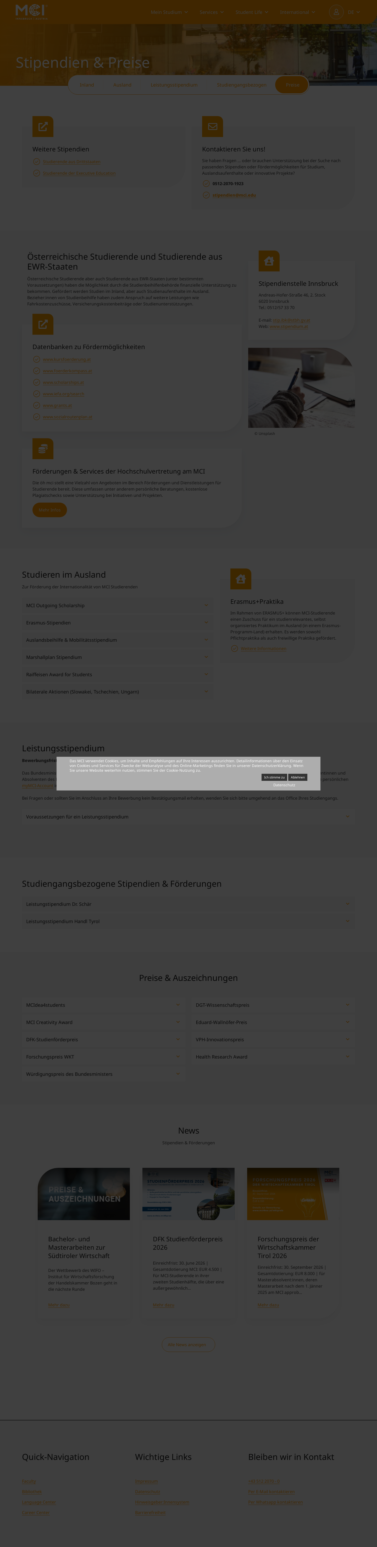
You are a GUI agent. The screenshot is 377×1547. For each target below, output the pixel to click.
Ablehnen (298, 777)
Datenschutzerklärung (271, 765)
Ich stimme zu (274, 777)
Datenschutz (284, 784)
